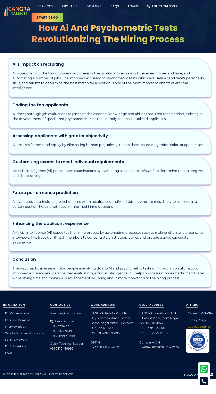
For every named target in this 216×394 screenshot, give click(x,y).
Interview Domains (17, 320)
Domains (94, 6)
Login (133, 6)
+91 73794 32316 (162, 6)
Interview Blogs (15, 326)
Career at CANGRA (200, 313)
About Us (69, 6)
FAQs (115, 6)
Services (45, 6)
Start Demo (47, 17)
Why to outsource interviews (24, 333)
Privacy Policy (197, 320)
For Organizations (17, 313)
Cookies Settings (199, 326)
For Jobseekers (15, 346)
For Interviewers (16, 339)
